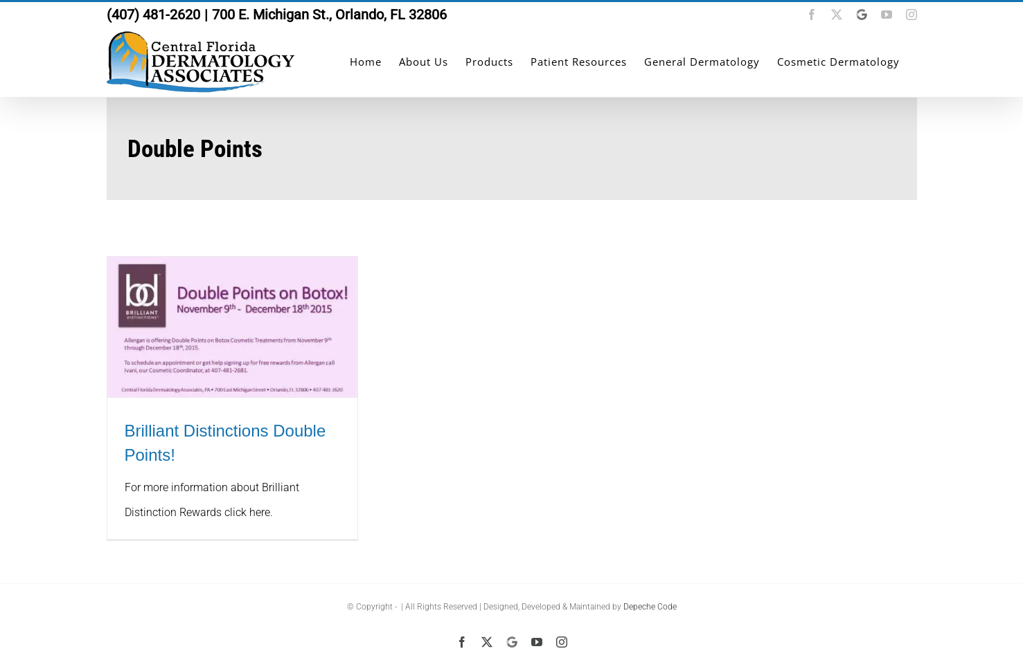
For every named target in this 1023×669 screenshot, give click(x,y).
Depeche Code (650, 607)
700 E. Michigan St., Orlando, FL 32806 (329, 14)
